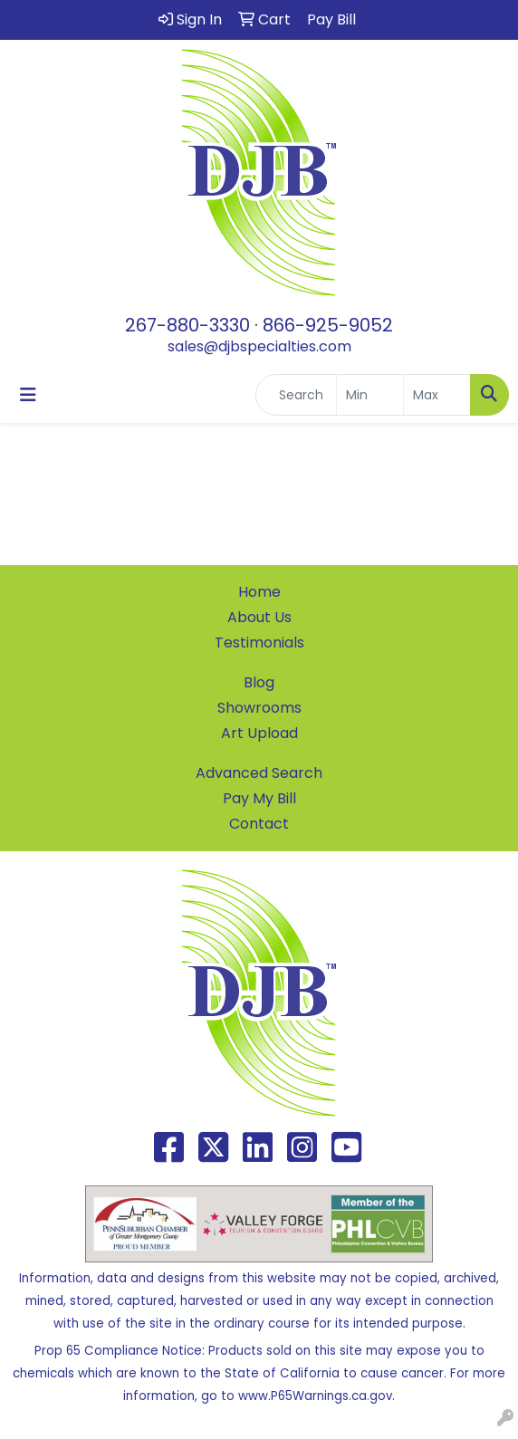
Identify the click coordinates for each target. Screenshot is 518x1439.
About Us (259, 617)
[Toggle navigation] (28, 395)
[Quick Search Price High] (437, 395)
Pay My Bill (259, 798)
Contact (259, 823)
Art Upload (259, 733)
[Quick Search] (296, 395)
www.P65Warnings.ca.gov (315, 1396)
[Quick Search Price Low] (370, 395)
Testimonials (259, 642)
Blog (259, 682)
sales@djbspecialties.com (259, 346)
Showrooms (259, 707)
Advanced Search (259, 773)
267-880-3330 (187, 325)
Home (259, 591)
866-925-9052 (328, 325)
